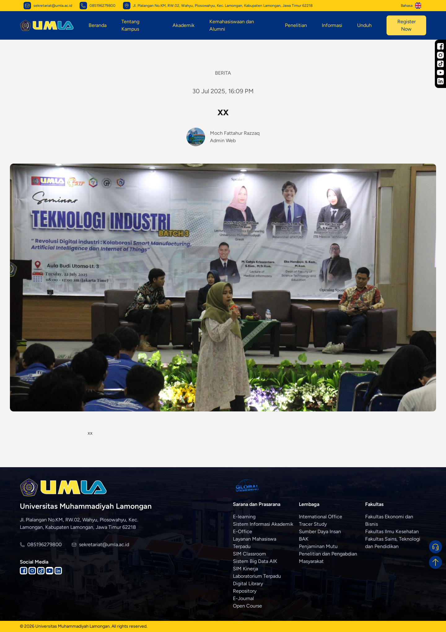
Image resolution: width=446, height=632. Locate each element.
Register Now (406, 25)
